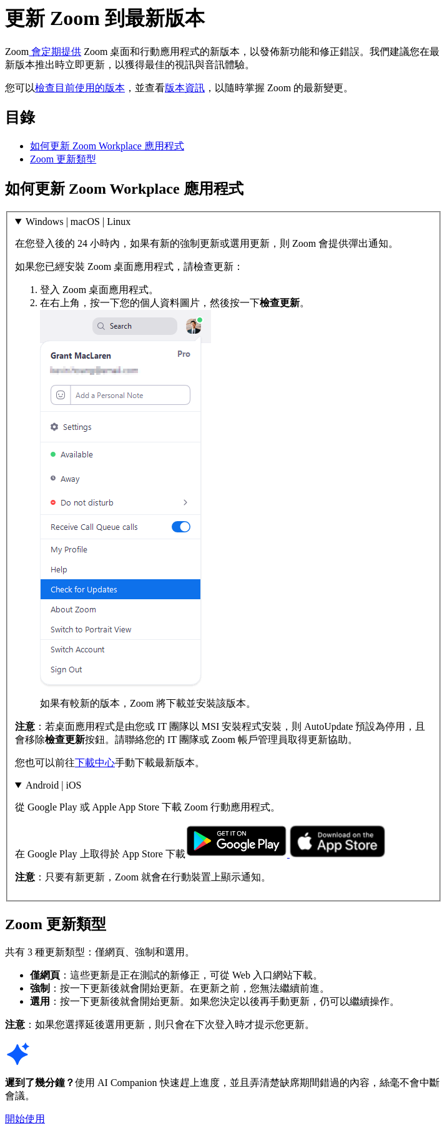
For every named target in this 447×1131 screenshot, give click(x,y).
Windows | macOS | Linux (78, 221)
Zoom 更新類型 (63, 159)
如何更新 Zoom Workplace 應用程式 (107, 146)
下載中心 (95, 762)
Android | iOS (53, 785)
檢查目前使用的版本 (80, 87)
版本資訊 (185, 87)
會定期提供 (55, 51)
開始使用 (25, 1119)
